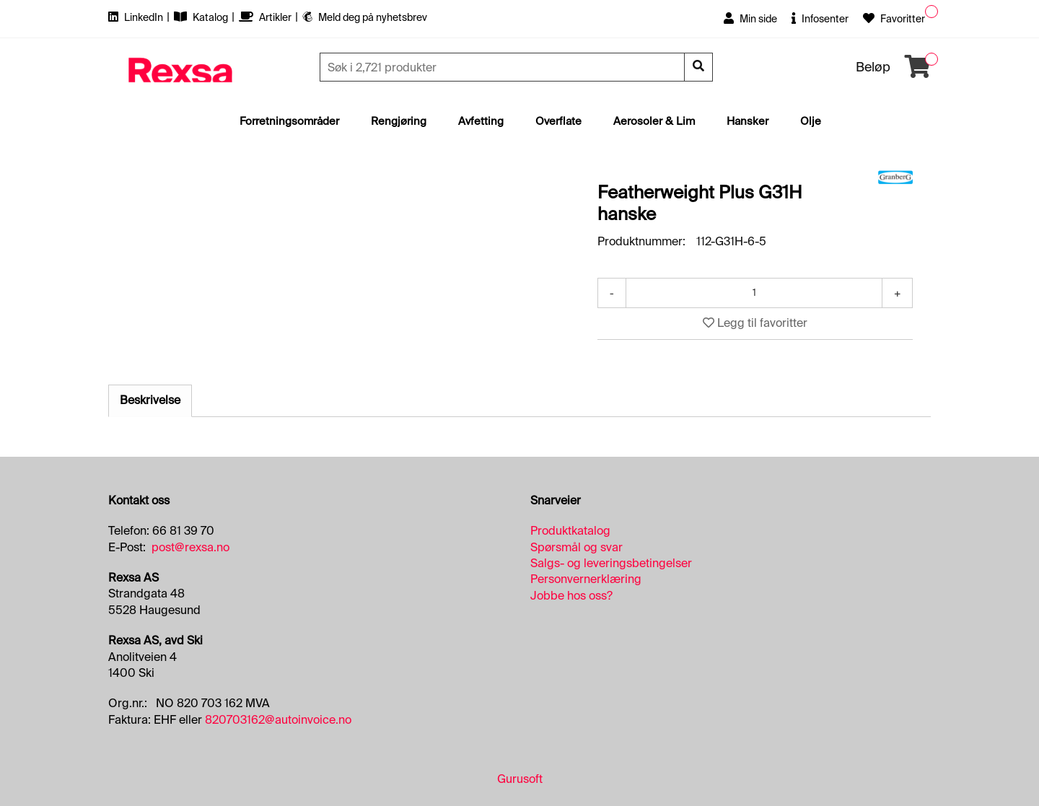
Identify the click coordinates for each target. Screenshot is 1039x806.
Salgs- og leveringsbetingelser (611, 563)
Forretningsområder (289, 121)
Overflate (558, 121)
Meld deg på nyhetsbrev (364, 17)
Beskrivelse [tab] (150, 400)
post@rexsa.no (190, 547)
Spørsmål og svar (576, 547)
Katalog (202, 17)
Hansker (747, 121)
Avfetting (481, 121)
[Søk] (504, 67)
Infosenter (820, 18)
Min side (750, 18)
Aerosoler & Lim (654, 121)
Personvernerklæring (585, 579)
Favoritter (894, 18)
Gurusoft (520, 779)
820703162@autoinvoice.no (278, 719)
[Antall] (754, 293)
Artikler (266, 17)
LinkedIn (136, 17)
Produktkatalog (570, 530)
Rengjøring (398, 121)
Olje (810, 121)
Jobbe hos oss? (571, 595)
